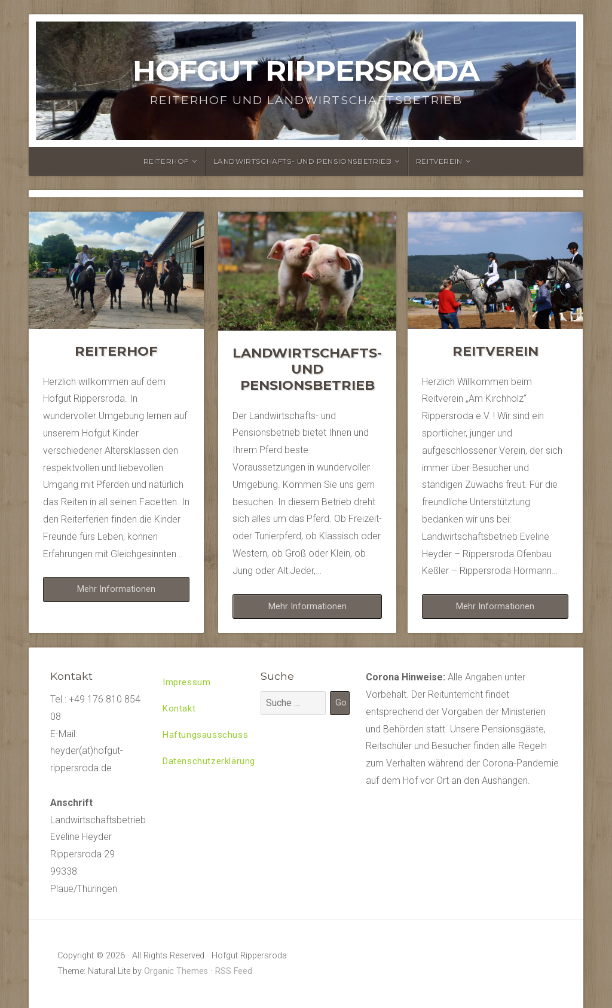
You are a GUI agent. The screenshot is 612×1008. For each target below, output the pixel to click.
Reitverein (439, 161)
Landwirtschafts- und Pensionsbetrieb (302, 161)
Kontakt (180, 710)
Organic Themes (176, 971)
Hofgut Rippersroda (306, 70)
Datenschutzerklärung (212, 765)
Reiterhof (166, 161)
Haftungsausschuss (207, 738)
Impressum (188, 683)
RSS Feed (233, 971)
